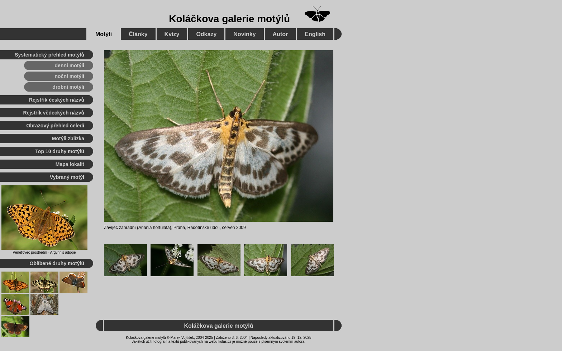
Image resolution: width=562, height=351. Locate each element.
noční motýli (69, 76)
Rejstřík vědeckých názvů (53, 113)
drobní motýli (68, 87)
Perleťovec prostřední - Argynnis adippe (44, 252)
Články (138, 34)
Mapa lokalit (70, 164)
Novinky (244, 34)
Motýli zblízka (68, 138)
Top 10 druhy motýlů (59, 151)
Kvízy (172, 34)
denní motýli (69, 65)
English (315, 34)
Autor (280, 34)
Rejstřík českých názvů (56, 100)
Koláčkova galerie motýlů (229, 18)
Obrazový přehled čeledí (55, 125)
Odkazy (206, 34)
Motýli (103, 34)
